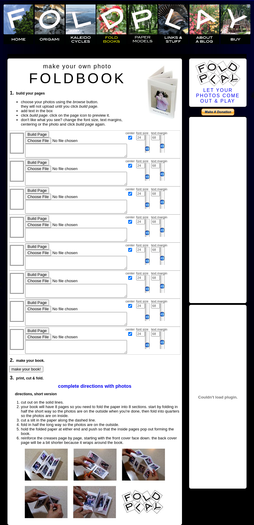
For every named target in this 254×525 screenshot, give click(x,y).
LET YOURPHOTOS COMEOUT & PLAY (218, 96)
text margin (159, 133)
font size (142, 133)
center (130, 133)
